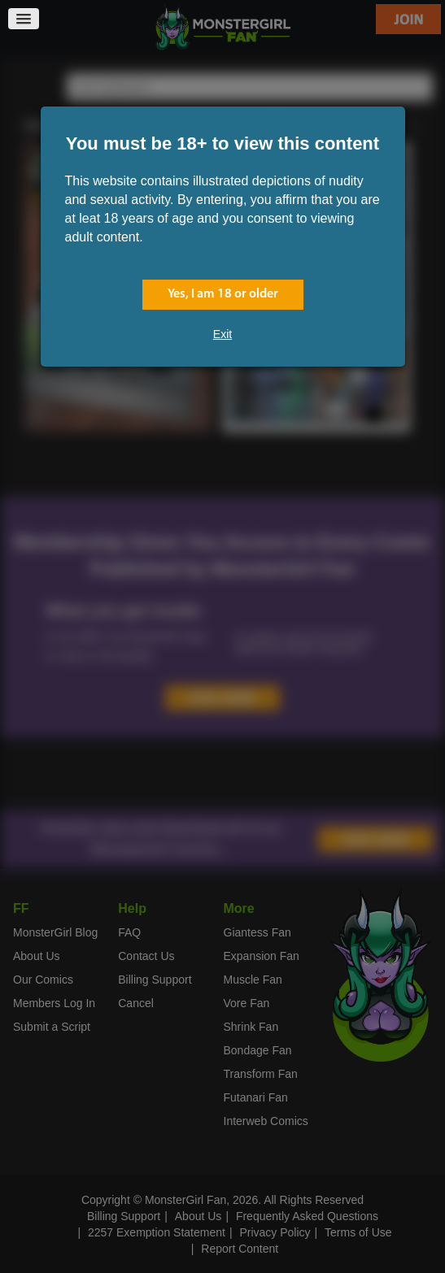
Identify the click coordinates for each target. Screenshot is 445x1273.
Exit (222, 334)
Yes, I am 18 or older (223, 294)
